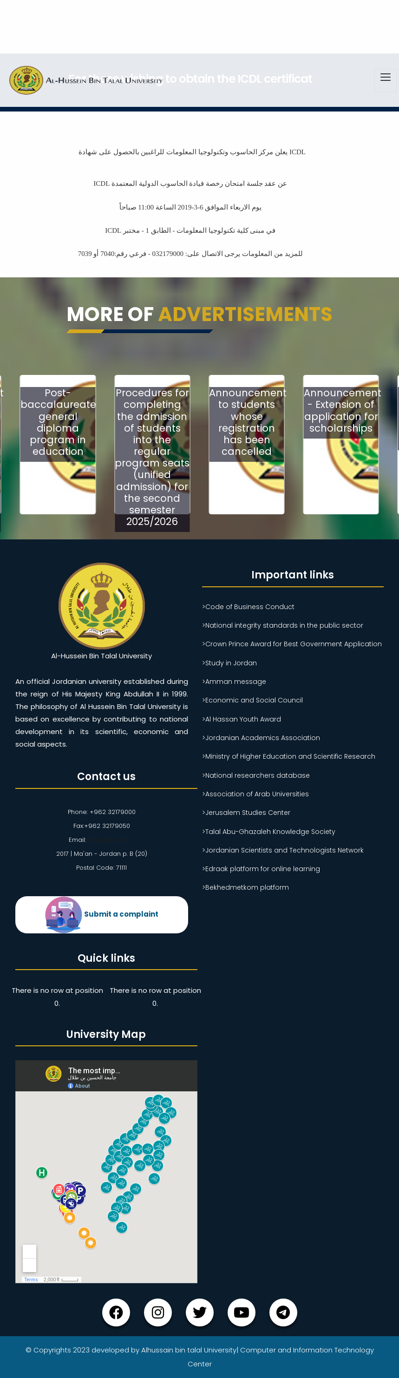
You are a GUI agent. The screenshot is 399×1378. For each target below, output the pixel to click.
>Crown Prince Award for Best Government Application (292, 644)
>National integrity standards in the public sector (282, 625)
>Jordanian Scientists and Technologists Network (283, 850)
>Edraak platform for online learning (261, 868)
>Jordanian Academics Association (261, 737)
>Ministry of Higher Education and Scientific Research (288, 756)
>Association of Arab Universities (255, 794)
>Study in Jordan (229, 663)
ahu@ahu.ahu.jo (110, 839)
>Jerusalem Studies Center (246, 812)
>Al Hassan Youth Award (241, 719)
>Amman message (234, 681)
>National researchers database (256, 775)
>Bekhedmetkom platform (245, 887)
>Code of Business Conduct (248, 606)
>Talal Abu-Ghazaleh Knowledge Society (268, 831)
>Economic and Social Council (252, 700)
